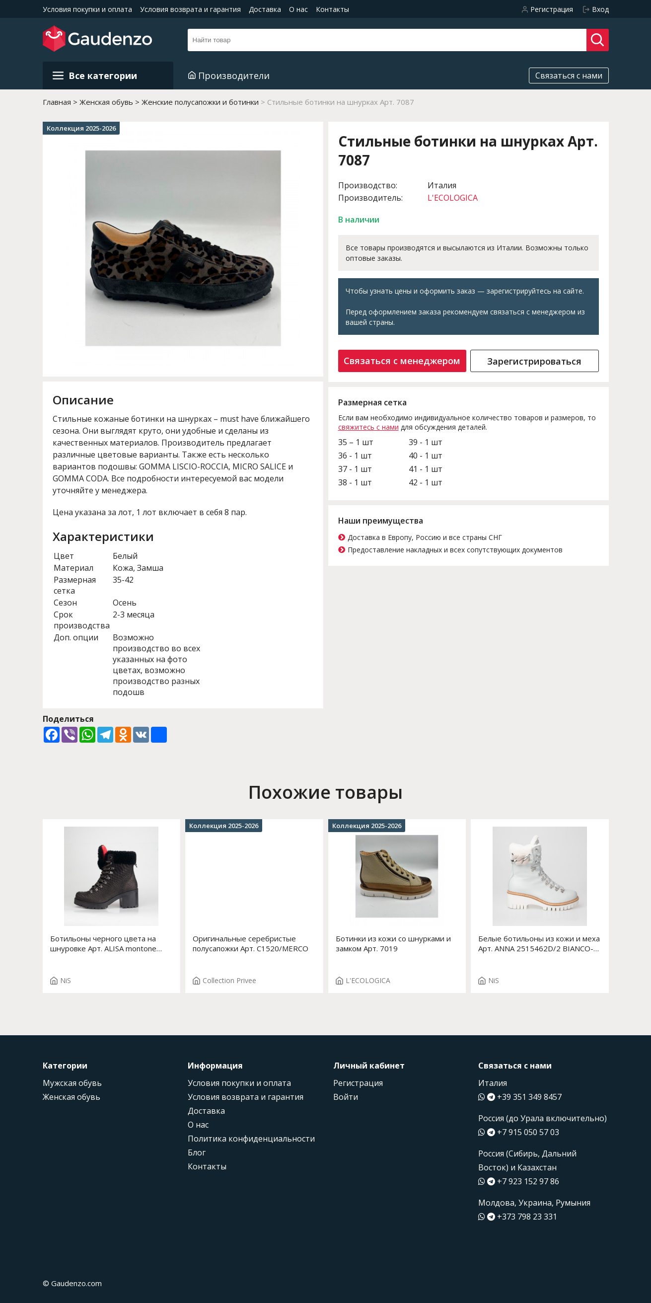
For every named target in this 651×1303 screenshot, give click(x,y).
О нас (298, 9)
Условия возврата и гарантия (190, 9)
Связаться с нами (568, 75)
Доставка (265, 9)
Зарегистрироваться (534, 361)
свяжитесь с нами (368, 427)
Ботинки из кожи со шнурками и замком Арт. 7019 (393, 943)
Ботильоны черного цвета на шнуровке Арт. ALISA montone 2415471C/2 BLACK (103, 943)
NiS (60, 980)
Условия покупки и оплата (87, 9)
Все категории (95, 75)
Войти (345, 1096)
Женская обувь (71, 1096)
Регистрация (358, 1082)
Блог (197, 1152)
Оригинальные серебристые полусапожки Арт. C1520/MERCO (250, 943)
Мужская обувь (72, 1082)
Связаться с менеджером (402, 361)
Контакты (332, 9)
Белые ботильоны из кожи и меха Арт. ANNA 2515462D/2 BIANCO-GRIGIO (539, 943)
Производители (229, 75)
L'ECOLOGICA (453, 197)
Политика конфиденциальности (251, 1138)
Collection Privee (224, 980)
